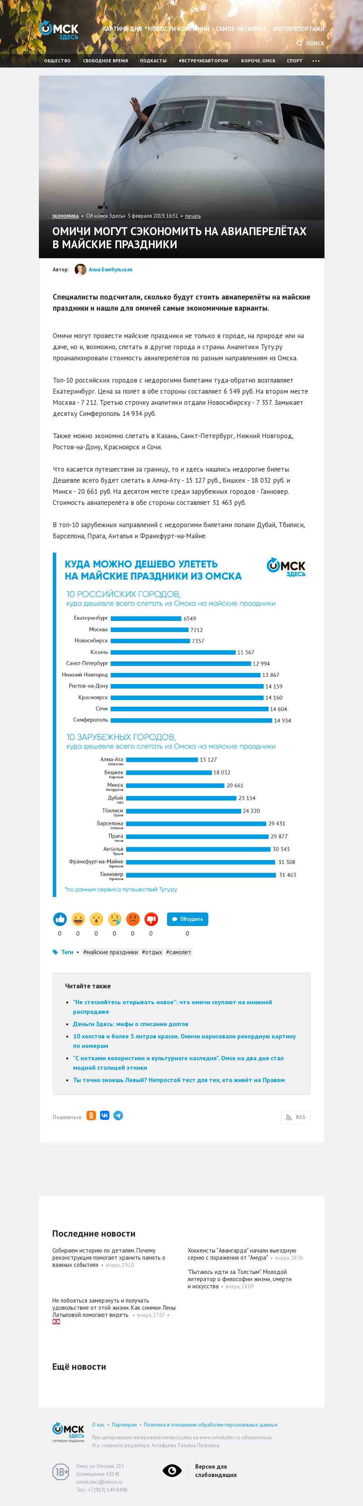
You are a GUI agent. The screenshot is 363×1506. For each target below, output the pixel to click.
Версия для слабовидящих (216, 1471)
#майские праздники (110, 952)
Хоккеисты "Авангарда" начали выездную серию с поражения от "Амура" (242, 1254)
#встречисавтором (203, 61)
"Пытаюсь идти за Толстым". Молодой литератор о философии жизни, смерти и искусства (240, 1279)
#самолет (178, 952)
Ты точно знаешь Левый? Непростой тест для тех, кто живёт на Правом (179, 1080)
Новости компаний (178, 29)
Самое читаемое (241, 29)
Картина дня (122, 29)
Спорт (295, 61)
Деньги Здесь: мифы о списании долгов (130, 1024)
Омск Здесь (59, 30)
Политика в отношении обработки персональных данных (211, 1424)
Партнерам (124, 1424)
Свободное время (105, 61)
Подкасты (153, 61)
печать (193, 216)
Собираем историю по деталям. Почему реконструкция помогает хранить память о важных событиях (108, 1257)
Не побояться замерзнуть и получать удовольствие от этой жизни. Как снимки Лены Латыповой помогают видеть (114, 1307)
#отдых (152, 952)
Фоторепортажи (299, 29)
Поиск (311, 43)
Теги (67, 952)
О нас (98, 1424)
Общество (57, 61)
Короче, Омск (258, 61)
